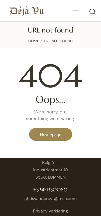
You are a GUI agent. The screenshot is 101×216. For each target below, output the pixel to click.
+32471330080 (50, 189)
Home (33, 41)
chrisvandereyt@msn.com (51, 198)
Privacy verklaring (50, 211)
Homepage (50, 134)
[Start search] (92, 11)
